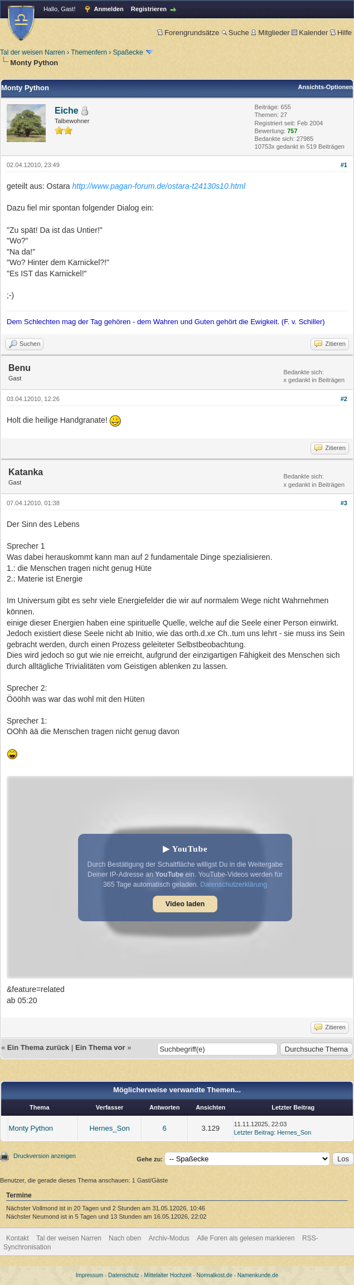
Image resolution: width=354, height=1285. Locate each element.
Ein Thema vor (100, 1047)
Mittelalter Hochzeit (168, 1275)
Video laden (185, 904)
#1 (344, 165)
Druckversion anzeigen (44, 1155)
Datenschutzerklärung (233, 884)
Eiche (67, 110)
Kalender (310, 32)
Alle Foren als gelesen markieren (245, 1238)
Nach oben (125, 1238)
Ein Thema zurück (38, 1047)
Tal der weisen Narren (32, 52)
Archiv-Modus (169, 1238)
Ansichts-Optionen (325, 87)
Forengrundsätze (188, 32)
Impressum (89, 1275)
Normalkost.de (214, 1275)
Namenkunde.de (257, 1275)
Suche (235, 32)
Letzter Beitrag (254, 1132)
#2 (344, 398)
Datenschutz (123, 1275)
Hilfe (341, 32)
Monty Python (31, 1128)
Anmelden (109, 9)
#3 (344, 503)
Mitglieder (270, 32)
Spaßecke (128, 52)
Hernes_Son (109, 1128)
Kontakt (17, 1238)
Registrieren (149, 9)
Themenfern (89, 52)
